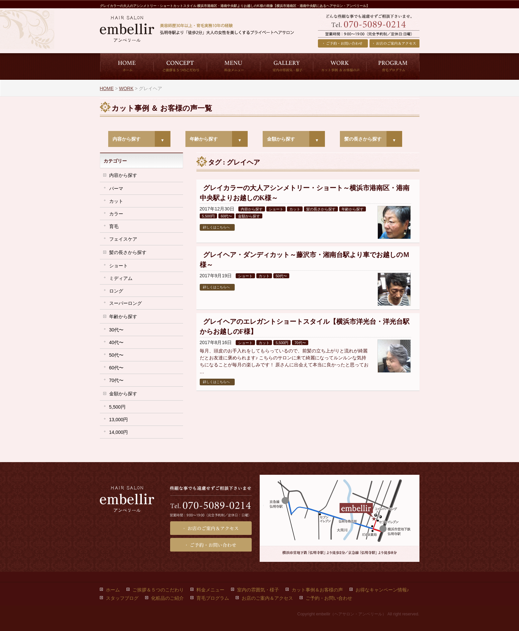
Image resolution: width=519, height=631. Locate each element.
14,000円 (118, 432)
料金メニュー (210, 589)
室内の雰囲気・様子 (258, 589)
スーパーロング (125, 303)
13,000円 (118, 419)
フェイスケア (123, 239)
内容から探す (126, 139)
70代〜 (300, 343)
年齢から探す (204, 139)
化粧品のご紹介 (167, 598)
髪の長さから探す (363, 139)
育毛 (114, 226)
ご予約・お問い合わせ (343, 43)
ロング (116, 291)
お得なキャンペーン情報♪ (382, 589)
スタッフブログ (122, 598)
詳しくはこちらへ (216, 227)
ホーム (113, 589)
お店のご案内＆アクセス (394, 43)
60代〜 (226, 216)
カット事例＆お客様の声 (317, 589)
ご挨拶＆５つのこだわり (158, 589)
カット (294, 209)
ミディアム (120, 278)
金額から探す (281, 139)
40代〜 (116, 342)
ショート (276, 209)
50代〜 (281, 276)
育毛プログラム (212, 598)
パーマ (116, 188)
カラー (116, 213)
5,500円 (208, 216)
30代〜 (116, 329)
